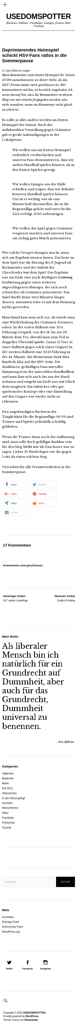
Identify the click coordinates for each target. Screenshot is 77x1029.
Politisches (8, 822)
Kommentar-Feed (12, 926)
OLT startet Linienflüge (15, 598)
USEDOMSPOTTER (38, 16)
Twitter (9, 968)
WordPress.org (11, 931)
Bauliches (8, 778)
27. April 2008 (9, 70)
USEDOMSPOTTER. (34, 1012)
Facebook (27, 968)
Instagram (45, 968)
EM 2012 (7, 788)
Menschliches (10, 807)
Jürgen (26, 70)
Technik (6, 827)
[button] (16, 484)
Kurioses (7, 802)
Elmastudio (31, 1019)
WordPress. (32, 1016)
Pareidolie (8, 817)
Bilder (5, 783)
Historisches (9, 793)
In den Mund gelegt (13, 798)
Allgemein (8, 773)
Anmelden (8, 917)
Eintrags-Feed (10, 921)
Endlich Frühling (65, 598)
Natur (5, 812)
